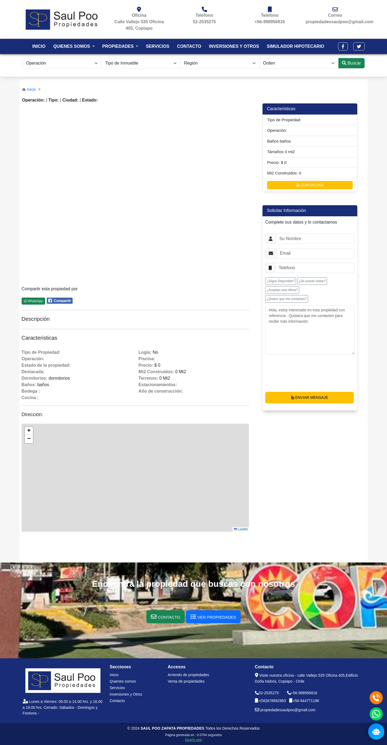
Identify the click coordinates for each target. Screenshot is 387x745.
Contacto (117, 701)
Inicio (31, 89)
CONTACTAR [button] (310, 185)
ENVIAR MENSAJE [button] (309, 397)
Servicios (117, 688)
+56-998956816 (269, 21)
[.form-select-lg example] (220, 63)
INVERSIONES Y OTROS (234, 46)
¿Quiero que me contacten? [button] (287, 299)
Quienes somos (123, 681)
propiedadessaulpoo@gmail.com (339, 21)
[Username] (315, 239)
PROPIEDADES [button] (118, 46)
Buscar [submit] (351, 63)
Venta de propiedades (186, 681)
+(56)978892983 (272, 701)
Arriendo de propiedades (188, 675)
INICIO (38, 46)
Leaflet (241, 529)
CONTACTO (189, 46)
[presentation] (306, 373)
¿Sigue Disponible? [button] (281, 281)
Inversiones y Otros (126, 694)
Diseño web (193, 740)
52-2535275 (204, 21)
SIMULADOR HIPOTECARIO (295, 46)
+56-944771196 (305, 701)
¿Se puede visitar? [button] (312, 281)
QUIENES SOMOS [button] (72, 46)
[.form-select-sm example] (62, 63)
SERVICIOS (157, 46)
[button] (343, 46)
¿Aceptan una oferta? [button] (282, 290)
